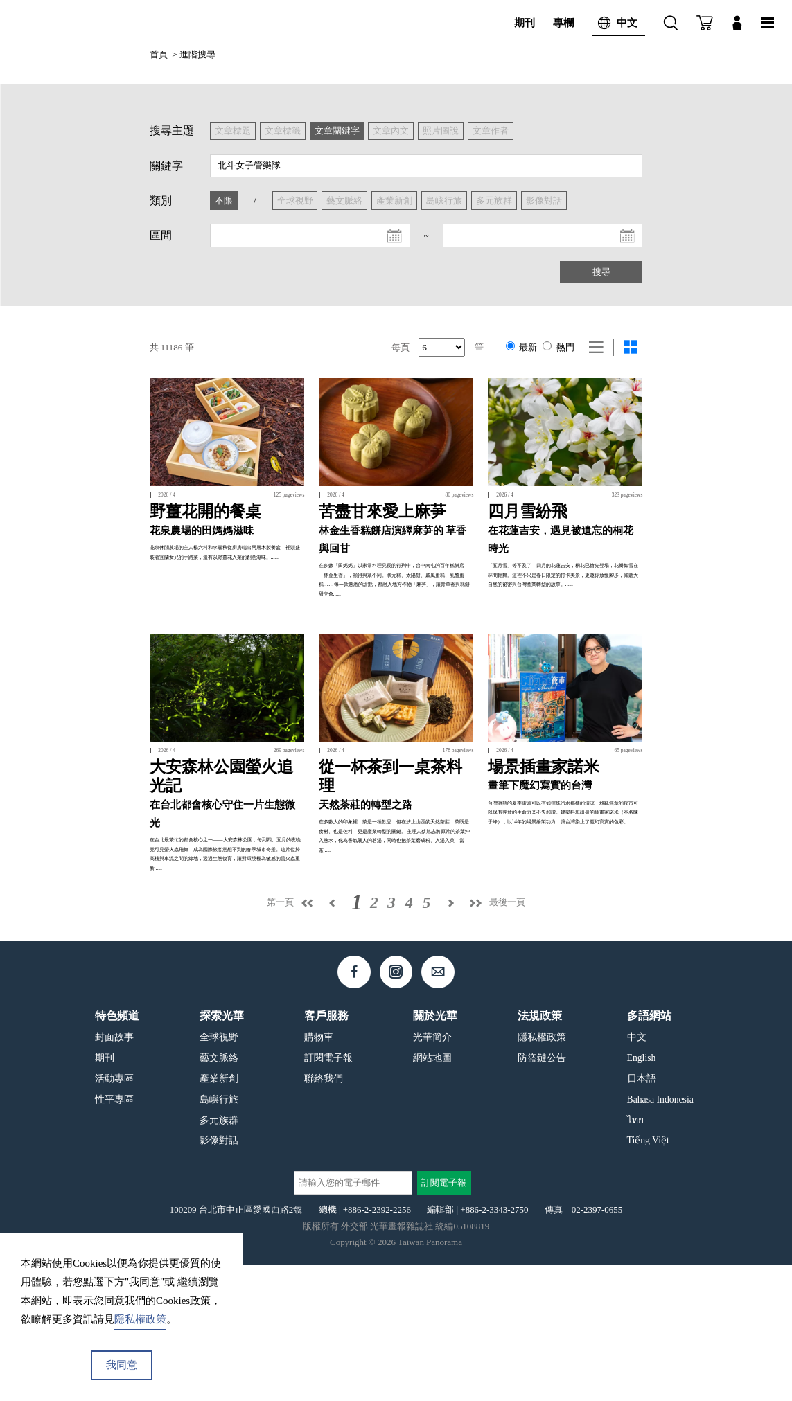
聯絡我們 (323, 1214)
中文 (614, 22)
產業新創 (219, 1214)
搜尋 (601, 272)
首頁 (159, 54)
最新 (521, 347)
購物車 (318, 1173)
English (641, 1193)
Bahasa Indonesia (660, 1235)
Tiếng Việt (648, 1276)
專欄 (563, 22)
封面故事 (114, 1173)
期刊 (524, 22)
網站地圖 (432, 1193)
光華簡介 (432, 1173)
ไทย (635, 1256)
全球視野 (219, 1173)
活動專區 (114, 1214)
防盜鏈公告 (542, 1193)
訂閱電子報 (328, 1193)
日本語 (641, 1214)
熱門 (558, 347)
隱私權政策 (542, 1173)
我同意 (121, 1365)
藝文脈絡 (219, 1193)
